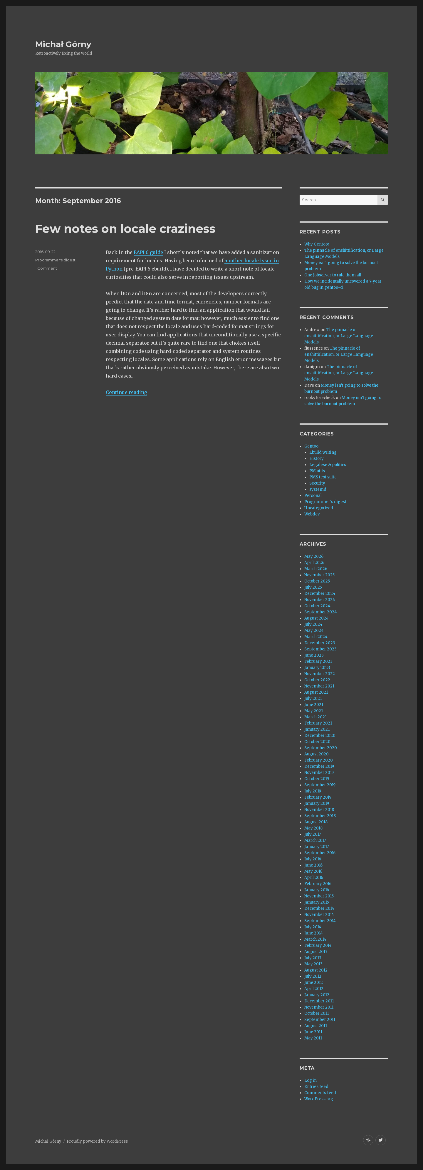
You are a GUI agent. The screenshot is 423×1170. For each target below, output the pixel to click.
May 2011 (313, 1038)
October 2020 (317, 741)
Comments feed (320, 1092)
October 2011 (316, 1013)
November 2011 (318, 1007)
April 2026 (314, 562)
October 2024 (317, 605)
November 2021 (319, 686)
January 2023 (317, 667)
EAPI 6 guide (148, 252)
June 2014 (313, 933)
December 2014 (319, 908)
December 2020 (319, 735)
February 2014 (318, 945)
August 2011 (315, 1025)
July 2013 (312, 957)
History (316, 458)
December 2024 (319, 593)
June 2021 (313, 704)
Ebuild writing (323, 452)
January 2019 (316, 803)
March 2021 (315, 717)
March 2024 (316, 636)
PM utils (317, 470)
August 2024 (316, 618)
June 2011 (313, 1031)
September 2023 (320, 649)
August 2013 (316, 951)
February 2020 (318, 760)
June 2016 (313, 865)
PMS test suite (323, 477)
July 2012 (312, 976)
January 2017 (316, 846)
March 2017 (315, 840)
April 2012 (313, 988)
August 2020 (316, 754)
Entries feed (316, 1086)
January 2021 (317, 729)
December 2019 (319, 766)
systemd (317, 489)
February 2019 (317, 797)
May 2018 (313, 828)
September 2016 (319, 852)
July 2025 (313, 587)
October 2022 (317, 679)
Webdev (312, 514)
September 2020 (320, 747)
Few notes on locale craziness (125, 228)
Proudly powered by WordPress (97, 1141)
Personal (313, 495)
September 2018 (320, 815)
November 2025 (319, 575)
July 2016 (312, 859)
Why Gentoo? (317, 244)
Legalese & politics (327, 464)
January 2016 (316, 889)
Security (317, 483)
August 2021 (316, 692)
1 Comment (46, 268)
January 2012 (316, 994)
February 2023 (318, 661)
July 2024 (313, 624)
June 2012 (313, 982)
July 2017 (312, 834)
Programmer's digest (55, 260)
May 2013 (313, 964)
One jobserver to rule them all (332, 275)
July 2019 (312, 791)
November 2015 (319, 896)
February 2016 (317, 883)
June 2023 (314, 655)
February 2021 (318, 723)
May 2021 (313, 710)
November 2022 (319, 673)
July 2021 (313, 698)
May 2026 (313, 556)
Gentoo (311, 446)
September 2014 (320, 920)
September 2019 (319, 784)
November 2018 (319, 809)
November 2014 (319, 914)
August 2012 (316, 970)
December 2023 (319, 642)
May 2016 (313, 871)
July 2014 (312, 926)
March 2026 (315, 568)
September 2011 (319, 1019)
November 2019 (319, 772)
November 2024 (319, 599)
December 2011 (319, 1001)
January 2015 (316, 902)
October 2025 (317, 581)
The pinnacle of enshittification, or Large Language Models (338, 336)
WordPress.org (318, 1098)
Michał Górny (63, 44)
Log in (310, 1080)
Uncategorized (318, 507)
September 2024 (320, 612)
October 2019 (316, 778)
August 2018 (316, 821)
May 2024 (314, 630)
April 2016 (313, 877)
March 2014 (315, 939)
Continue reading (126, 392)
